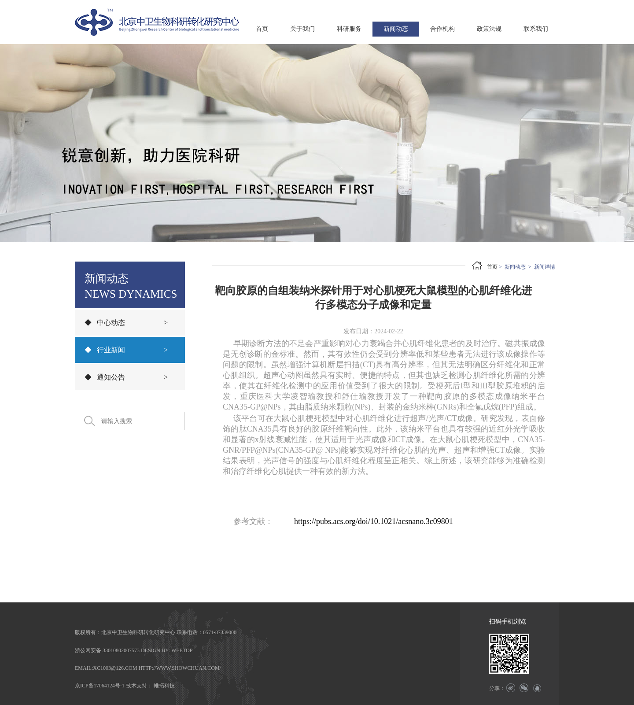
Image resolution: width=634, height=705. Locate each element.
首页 (262, 29)
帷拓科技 (164, 686)
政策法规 (489, 29)
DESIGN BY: (155, 650)
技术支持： (139, 686)
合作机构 (442, 29)
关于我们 (302, 29)
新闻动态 (395, 29)
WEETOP (181, 650)
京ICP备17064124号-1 (100, 686)
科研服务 (349, 29)
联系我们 (535, 29)
